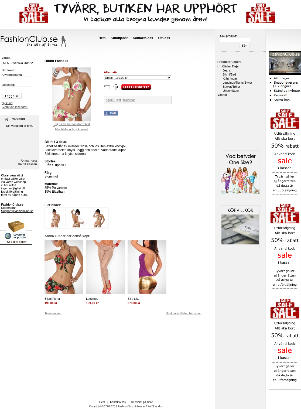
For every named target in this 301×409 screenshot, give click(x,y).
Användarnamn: (12, 74)
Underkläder (231, 90)
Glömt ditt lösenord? (15, 106)
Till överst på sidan (142, 402)
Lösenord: (8, 84)
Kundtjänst (119, 38)
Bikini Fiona (52, 298)
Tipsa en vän (53, 313)
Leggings (92, 298)
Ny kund (7, 103)
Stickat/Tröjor (231, 86)
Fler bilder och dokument (71, 129)
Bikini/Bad (129, 99)
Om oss (164, 38)
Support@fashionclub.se (17, 211)
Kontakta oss (143, 38)
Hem (101, 38)
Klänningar (230, 78)
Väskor (222, 94)
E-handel (140, 406)
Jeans (227, 70)
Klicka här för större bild (74, 124)
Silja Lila (133, 298)
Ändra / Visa (29, 160)
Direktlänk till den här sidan (183, 313)
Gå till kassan (27, 164)
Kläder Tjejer (113, 99)
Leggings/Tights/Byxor (237, 82)
